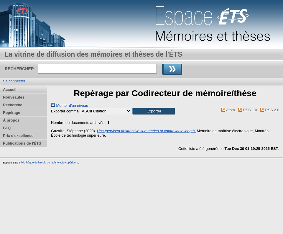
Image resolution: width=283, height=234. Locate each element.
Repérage (11, 112)
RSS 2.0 (268, 110)
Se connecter (14, 81)
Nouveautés (13, 97)
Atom (227, 110)
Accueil (10, 89)
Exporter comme (65, 111)
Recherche (12, 105)
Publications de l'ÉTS (22, 143)
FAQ (7, 128)
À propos (11, 120)
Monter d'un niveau (69, 105)
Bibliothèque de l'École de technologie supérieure (48, 162)
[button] (153, 111)
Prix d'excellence (18, 135)
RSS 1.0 (246, 110)
